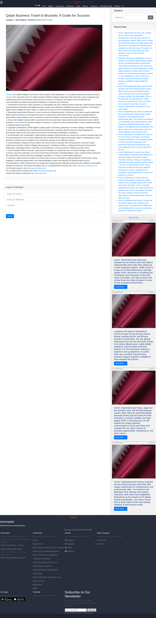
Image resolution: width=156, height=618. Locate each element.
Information (5, 533)
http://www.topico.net (38, 173)
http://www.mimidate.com (36, 168)
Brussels (9, 94)
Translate (36, 592)
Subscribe (91, 610)
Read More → (120, 287)
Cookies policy (11, 549)
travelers (9, 97)
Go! (150, 17)
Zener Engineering (78, 517)
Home (35, 540)
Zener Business (79, 2)
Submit (10, 216)
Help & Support (103, 533)
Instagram (70, 544)
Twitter (68, 547)
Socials (68, 533)
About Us (100, 544)
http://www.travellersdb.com (87, 166)
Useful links (37, 533)
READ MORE (134, 218)
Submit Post (37, 544)
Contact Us (101, 540)
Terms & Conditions (9, 545)
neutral (16, 122)
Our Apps (4, 592)
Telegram (69, 551)
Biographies (37, 585)
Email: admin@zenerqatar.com (13, 558)
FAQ (20, 549)
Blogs (35, 588)
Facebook (69, 540)
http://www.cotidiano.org (47, 171)
